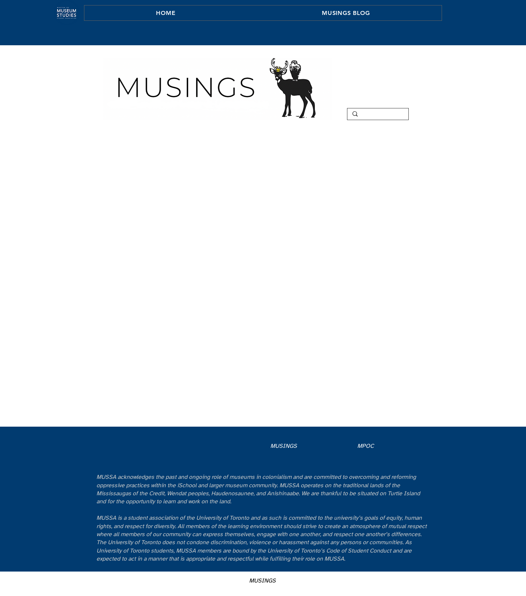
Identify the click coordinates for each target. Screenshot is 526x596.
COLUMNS (372, 84)
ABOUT (372, 74)
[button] (346, 12)
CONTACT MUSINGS (372, 103)
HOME (372, 65)
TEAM (372, 93)
